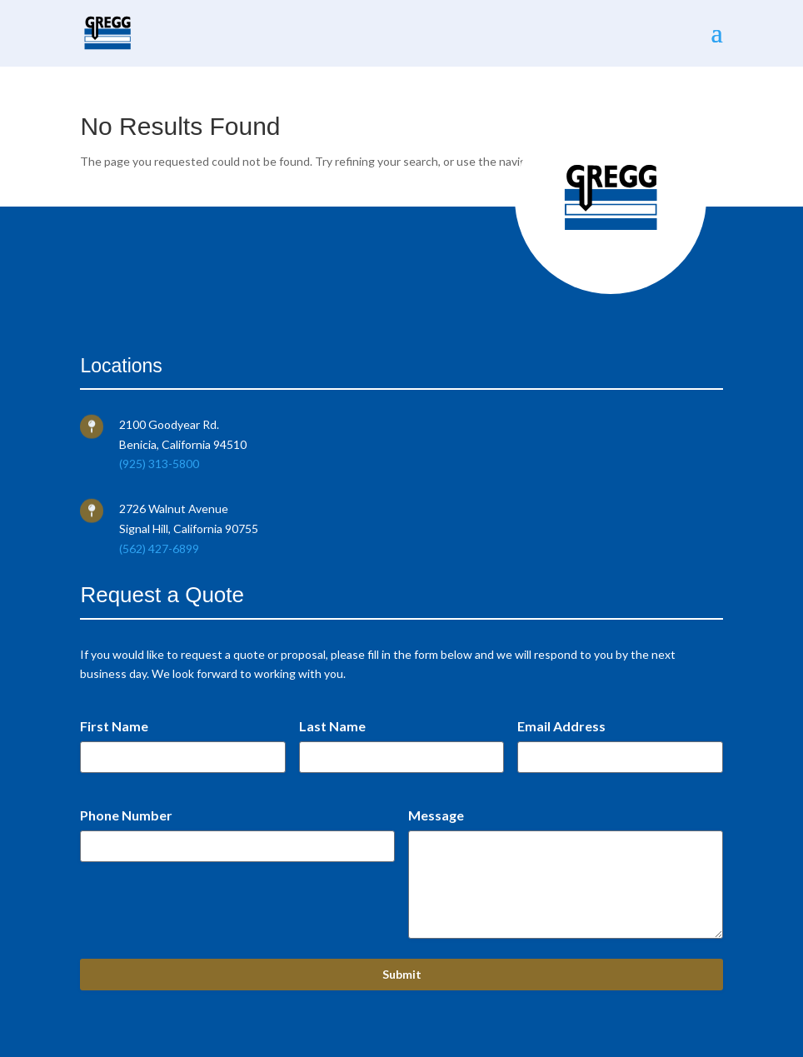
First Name (114, 726)
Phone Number (126, 815)
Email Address (561, 726)
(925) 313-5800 (159, 463)
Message (436, 815)
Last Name (332, 726)
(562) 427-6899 (159, 548)
